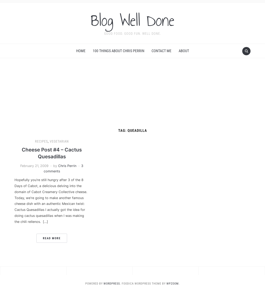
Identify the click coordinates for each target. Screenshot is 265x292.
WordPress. (112, 283)
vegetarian (59, 141)
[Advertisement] (132, 97)
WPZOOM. (173, 283)
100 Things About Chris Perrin (118, 51)
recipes (41, 141)
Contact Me (161, 51)
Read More (52, 238)
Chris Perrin (67, 166)
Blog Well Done (132, 20)
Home (81, 51)
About (184, 51)
